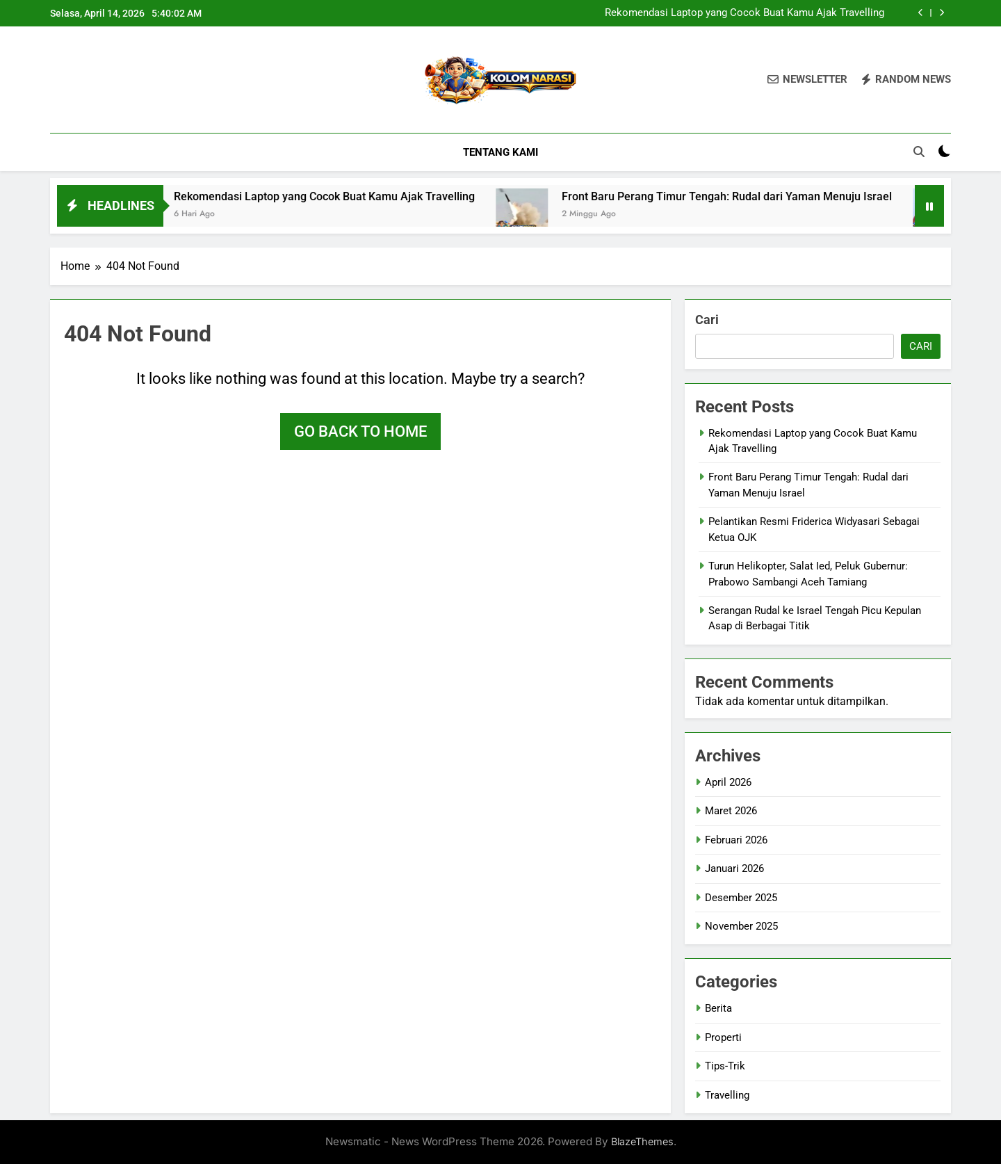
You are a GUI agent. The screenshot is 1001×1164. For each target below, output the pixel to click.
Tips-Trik (725, 1066)
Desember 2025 (741, 897)
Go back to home (360, 431)
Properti (723, 1037)
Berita (718, 1008)
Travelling (727, 1095)
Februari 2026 (736, 840)
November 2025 (741, 926)
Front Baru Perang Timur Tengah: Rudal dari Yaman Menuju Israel (759, 196)
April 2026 (728, 782)
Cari (707, 319)
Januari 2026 (734, 868)
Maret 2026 (731, 811)
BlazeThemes (642, 1141)
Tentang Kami (500, 152)
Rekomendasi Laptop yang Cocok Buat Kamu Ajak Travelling (744, 13)
